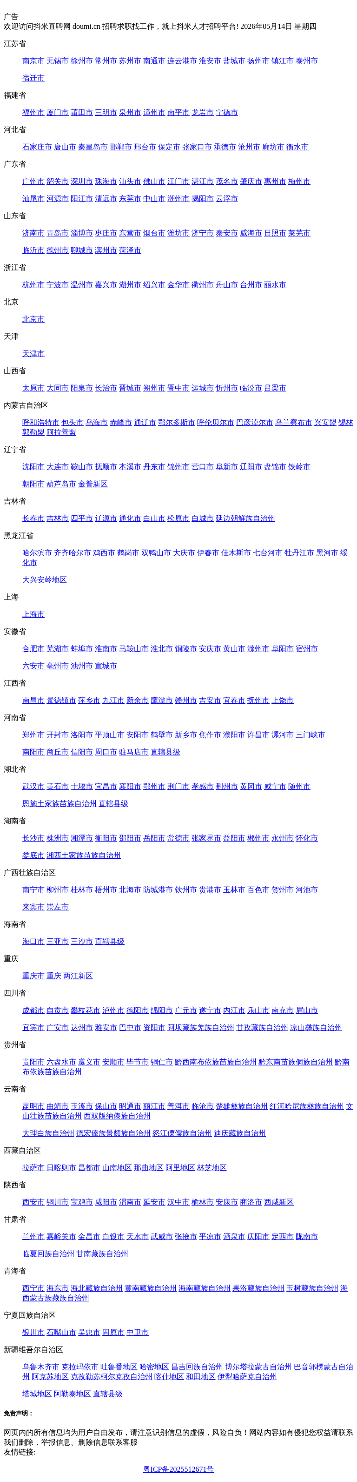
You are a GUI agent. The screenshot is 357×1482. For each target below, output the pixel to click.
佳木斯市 (236, 553)
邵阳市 (130, 838)
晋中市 (178, 388)
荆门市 (178, 786)
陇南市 (307, 1236)
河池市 (307, 890)
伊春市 (208, 553)
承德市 (225, 147)
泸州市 (113, 1010)
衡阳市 (106, 838)
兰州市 (33, 1236)
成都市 (33, 1010)
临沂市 (33, 250)
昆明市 (33, 1106)
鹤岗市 (128, 553)
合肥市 (33, 649)
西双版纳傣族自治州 (117, 1116)
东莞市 (130, 198)
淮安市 (210, 61)
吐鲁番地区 (119, 1367)
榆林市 (203, 1202)
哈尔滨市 (37, 553)
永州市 (282, 838)
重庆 (53, 976)
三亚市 (57, 941)
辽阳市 (251, 467)
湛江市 (203, 181)
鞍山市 (82, 467)
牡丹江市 (299, 553)
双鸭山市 (156, 553)
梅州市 (299, 181)
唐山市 (65, 147)
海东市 (57, 1288)
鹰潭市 (162, 700)
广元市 (186, 1010)
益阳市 (234, 838)
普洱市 (178, 1106)
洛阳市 (82, 735)
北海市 (130, 890)
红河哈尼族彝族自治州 (307, 1106)
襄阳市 (130, 786)
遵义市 (89, 1062)
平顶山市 (110, 735)
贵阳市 (33, 1062)
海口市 (33, 941)
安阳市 (137, 735)
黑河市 (327, 553)
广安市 (57, 1027)
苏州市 (130, 61)
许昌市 (258, 735)
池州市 (82, 666)
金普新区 (93, 484)
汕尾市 (33, 198)
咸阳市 (106, 1202)
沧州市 (249, 147)
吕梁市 (275, 388)
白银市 (113, 1236)
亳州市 (57, 666)
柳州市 (57, 890)
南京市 (33, 61)
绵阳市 (162, 1010)
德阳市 (137, 1010)
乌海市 (97, 422)
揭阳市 (203, 198)
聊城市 (82, 250)
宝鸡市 (82, 1202)
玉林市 (234, 890)
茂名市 (227, 181)
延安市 (154, 1202)
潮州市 (178, 198)
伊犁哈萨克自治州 (247, 1377)
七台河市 (268, 553)
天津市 (33, 353)
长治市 (106, 388)
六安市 (33, 666)
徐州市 (82, 61)
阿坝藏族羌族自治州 (200, 1027)
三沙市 (82, 941)
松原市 (178, 518)
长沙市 (33, 838)
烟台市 (154, 233)
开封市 (57, 735)
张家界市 (206, 838)
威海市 (251, 233)
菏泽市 (130, 250)
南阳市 (33, 752)
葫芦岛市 (61, 484)
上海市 (33, 614)
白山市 (154, 518)
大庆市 (184, 553)
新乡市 (186, 735)
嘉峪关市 (61, 1236)
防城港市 (158, 890)
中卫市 (137, 1332)
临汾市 (251, 388)
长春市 (33, 518)
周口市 (106, 752)
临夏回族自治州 (48, 1254)
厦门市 (57, 112)
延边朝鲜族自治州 (245, 518)
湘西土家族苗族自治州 (83, 855)
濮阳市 (234, 735)
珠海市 (106, 181)
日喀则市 (61, 1168)
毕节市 (137, 1062)
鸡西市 (104, 553)
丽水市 (275, 285)
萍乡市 (89, 700)
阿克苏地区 (50, 1377)
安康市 (227, 1202)
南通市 (154, 61)
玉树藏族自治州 (312, 1288)
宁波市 (57, 285)
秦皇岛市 (93, 147)
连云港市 (182, 61)
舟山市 (227, 285)
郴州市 (258, 838)
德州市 (57, 250)
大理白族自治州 (48, 1133)
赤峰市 (121, 422)
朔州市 (154, 388)
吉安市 (210, 700)
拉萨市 (33, 1168)
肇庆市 (251, 181)
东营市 (130, 233)
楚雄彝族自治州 (242, 1106)
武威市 (162, 1236)
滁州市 (258, 649)
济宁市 (203, 233)
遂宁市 (210, 1010)
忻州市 (227, 388)
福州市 (33, 112)
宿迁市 (33, 78)
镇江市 (282, 61)
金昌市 (89, 1236)
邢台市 (145, 147)
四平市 (82, 518)
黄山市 (234, 649)
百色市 (258, 890)
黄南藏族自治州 (151, 1288)
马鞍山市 (134, 649)
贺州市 (282, 890)
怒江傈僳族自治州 (182, 1133)
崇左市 (57, 907)
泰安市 (227, 233)
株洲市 (57, 838)
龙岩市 (203, 112)
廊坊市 (273, 147)
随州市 (299, 786)
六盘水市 (61, 1062)
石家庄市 (37, 147)
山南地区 (117, 1168)
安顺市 (113, 1062)
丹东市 (154, 467)
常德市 (178, 838)
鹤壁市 (162, 735)
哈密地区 (154, 1367)
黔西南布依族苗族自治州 (216, 1062)
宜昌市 (106, 786)
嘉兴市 (106, 285)
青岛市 (57, 233)
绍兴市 (154, 285)
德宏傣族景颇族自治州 (113, 1133)
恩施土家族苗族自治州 (59, 804)
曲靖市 (57, 1106)
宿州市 (307, 649)
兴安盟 (325, 422)
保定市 (169, 147)
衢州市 (203, 285)
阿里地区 (180, 1168)
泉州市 (130, 112)
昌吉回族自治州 (197, 1367)
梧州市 (106, 890)
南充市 (282, 1010)
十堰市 (82, 786)
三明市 (106, 112)
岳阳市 (154, 838)
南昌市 (33, 700)
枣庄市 (106, 233)
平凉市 (210, 1236)
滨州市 (106, 250)
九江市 (113, 700)
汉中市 (178, 1202)
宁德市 (227, 112)
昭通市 (130, 1106)
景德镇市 (61, 700)
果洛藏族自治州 (258, 1288)
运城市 (203, 388)
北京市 (33, 319)
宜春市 (234, 700)
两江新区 (78, 976)
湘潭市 (82, 838)
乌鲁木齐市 (41, 1367)
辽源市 (106, 518)
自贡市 (57, 1010)
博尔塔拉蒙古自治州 (258, 1367)
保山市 (106, 1106)
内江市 (234, 1010)
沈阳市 (33, 467)
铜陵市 (186, 649)
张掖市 (186, 1236)
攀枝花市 (85, 1010)
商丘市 (57, 752)
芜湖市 (57, 649)
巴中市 (130, 1027)
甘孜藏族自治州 (262, 1027)
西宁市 (33, 1288)
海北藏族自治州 (97, 1288)
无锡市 (57, 61)
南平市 (178, 112)
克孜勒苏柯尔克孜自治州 (111, 1377)
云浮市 (227, 198)
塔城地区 (37, 1394)
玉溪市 (82, 1106)
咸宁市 (275, 786)
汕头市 (130, 181)
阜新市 (227, 467)
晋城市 (130, 388)
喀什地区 (169, 1377)
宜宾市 (33, 1027)
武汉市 (33, 786)
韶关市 (57, 181)
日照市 (275, 233)
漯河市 (282, 735)
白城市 (203, 518)
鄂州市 (154, 786)
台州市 (251, 285)
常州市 (106, 61)
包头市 (72, 422)
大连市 (57, 467)
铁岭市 (299, 467)
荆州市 (227, 786)
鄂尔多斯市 (176, 422)
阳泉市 (82, 388)
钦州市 (186, 890)
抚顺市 (106, 467)
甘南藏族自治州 (102, 1254)
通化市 (130, 518)
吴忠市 (89, 1332)
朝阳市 (33, 484)
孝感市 (203, 786)
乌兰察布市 (293, 422)
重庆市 (33, 976)
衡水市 (297, 147)
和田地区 (201, 1377)
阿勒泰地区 (72, 1394)
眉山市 (307, 1010)
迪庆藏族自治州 (240, 1133)
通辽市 (145, 422)
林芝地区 (212, 1168)
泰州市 (307, 61)
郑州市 (33, 735)
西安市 (33, 1202)
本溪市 (130, 467)
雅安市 (106, 1027)
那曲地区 (149, 1168)
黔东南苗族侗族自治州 (295, 1062)
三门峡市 (310, 735)
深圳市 (82, 181)
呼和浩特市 (41, 422)
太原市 (33, 388)
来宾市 (33, 907)
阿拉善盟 (61, 432)
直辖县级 (165, 752)
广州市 (33, 181)
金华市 (178, 285)
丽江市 (154, 1106)
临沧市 (203, 1106)
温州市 (82, 285)
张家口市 (197, 147)
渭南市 (130, 1202)
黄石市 (57, 786)
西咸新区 (279, 1202)
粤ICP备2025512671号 (178, 1469)
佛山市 (154, 181)
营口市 (203, 467)
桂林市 (82, 890)
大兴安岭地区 (44, 580)
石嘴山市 (61, 1332)
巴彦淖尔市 (254, 422)
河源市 (57, 198)
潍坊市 (178, 233)
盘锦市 (275, 467)
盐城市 (234, 61)
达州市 (82, 1027)
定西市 (282, 1236)
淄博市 (82, 233)
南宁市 (33, 890)
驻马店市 (134, 752)
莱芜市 (299, 233)
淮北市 (162, 649)
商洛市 (251, 1202)
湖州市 (130, 285)
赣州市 (186, 700)
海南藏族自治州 (204, 1288)
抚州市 (258, 700)
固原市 (113, 1332)
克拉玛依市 (80, 1367)
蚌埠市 (82, 649)
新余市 (137, 700)
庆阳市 (258, 1236)
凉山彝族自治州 (316, 1027)
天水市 (137, 1236)
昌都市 (89, 1168)
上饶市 (282, 700)
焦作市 (210, 735)
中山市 (154, 198)
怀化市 (307, 838)
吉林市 (57, 518)
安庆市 (210, 649)
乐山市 (258, 1010)
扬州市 (258, 61)
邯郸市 (121, 147)
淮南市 (106, 649)
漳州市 (154, 112)
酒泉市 (234, 1236)
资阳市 (154, 1027)
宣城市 (106, 666)
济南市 (33, 233)
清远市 (106, 198)
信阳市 (82, 752)
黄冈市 (251, 786)
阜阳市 (282, 649)
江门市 (178, 181)
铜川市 (57, 1202)
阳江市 (82, 198)
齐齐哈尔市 (72, 553)
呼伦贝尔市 (215, 422)
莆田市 (82, 112)
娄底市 (33, 855)
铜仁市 (162, 1062)
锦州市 (178, 467)
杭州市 (33, 285)
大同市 (57, 388)
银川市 (33, 1332)
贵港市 (210, 890)
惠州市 (275, 181)
